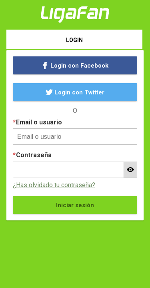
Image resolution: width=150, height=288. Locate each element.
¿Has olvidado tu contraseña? (54, 185)
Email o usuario (39, 122)
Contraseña (34, 155)
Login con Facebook (75, 65)
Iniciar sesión (75, 205)
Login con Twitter (75, 92)
